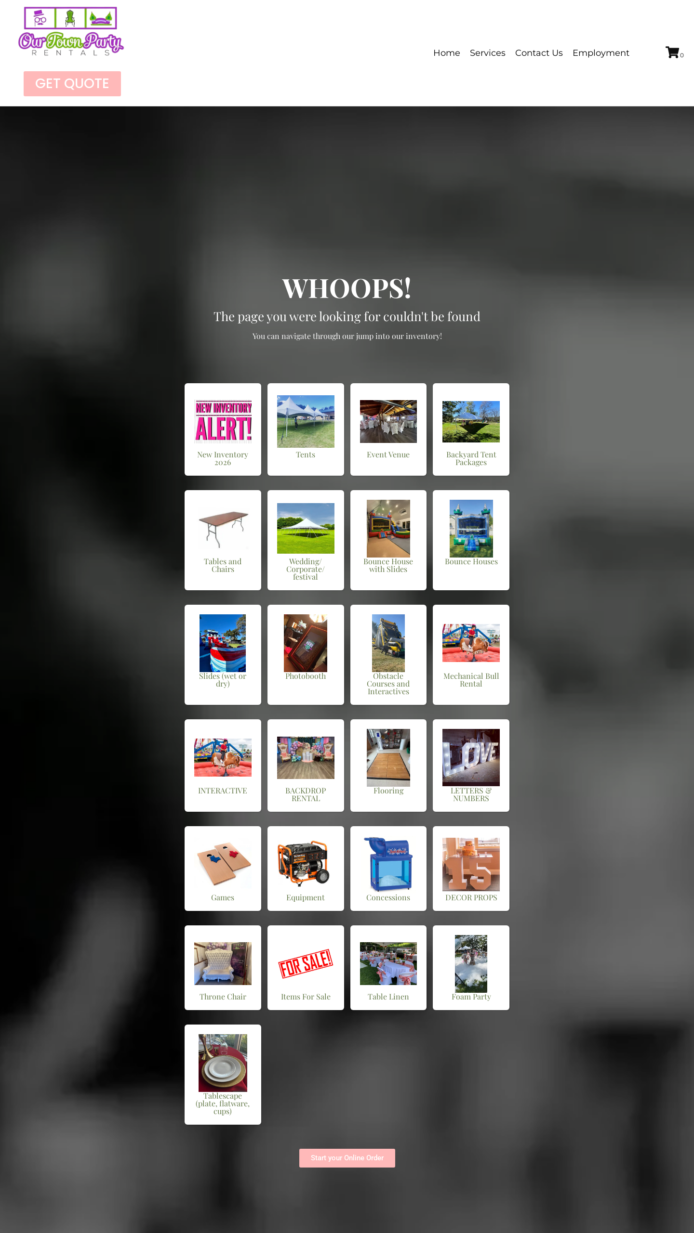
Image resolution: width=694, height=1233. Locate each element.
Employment (601, 53)
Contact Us (539, 53)
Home (446, 53)
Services (488, 53)
